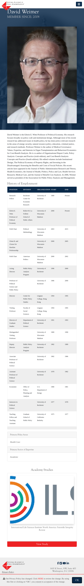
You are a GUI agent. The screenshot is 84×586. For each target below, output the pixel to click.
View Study (42, 544)
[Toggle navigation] (79, 4)
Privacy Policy (8, 572)
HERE (40, 579)
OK (77, 580)
